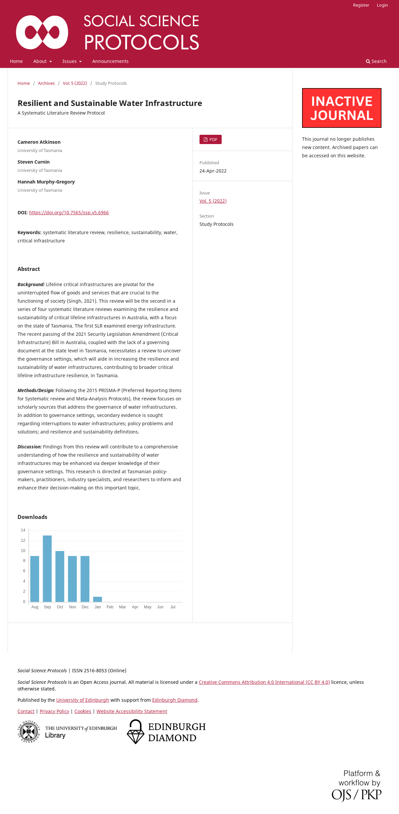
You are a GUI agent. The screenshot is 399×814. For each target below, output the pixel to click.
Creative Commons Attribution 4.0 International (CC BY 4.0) (264, 682)
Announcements (110, 61)
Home (16, 61)
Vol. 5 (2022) (75, 83)
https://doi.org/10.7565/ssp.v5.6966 (69, 212)
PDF (212, 139)
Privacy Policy (54, 711)
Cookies (82, 711)
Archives (46, 83)
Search (376, 61)
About (40, 61)
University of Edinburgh (82, 700)
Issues (70, 61)
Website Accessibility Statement (132, 711)
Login (382, 5)
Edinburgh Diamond (175, 700)
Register (361, 5)
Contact (26, 711)
